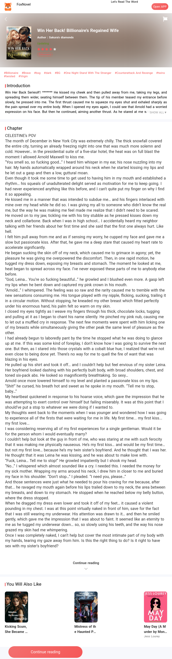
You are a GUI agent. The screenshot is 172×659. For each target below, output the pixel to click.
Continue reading (45, 652)
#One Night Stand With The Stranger (88, 73)
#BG (58, 73)
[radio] (39, 49)
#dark (48, 73)
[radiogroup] (46, 49)
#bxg (37, 73)
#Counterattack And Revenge (134, 73)
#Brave (27, 73)
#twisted (10, 76)
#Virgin (23, 76)
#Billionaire (11, 73)
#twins (160, 73)
